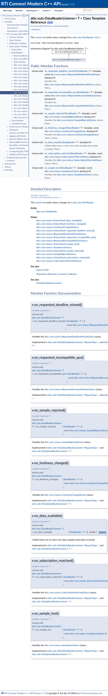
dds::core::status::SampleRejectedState (31, 65)
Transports (13, 130)
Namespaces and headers (18, 31)
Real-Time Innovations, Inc (89, 693)
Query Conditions (21, 59)
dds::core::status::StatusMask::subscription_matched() (76, 288)
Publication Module (17, 43)
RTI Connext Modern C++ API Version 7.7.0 (25, 693)
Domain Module (16, 37)
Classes (47, 11)
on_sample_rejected (68, 123)
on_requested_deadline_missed (74, 74)
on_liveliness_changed (69, 141)
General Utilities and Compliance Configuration (29, 139)
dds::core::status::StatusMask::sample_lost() (71, 274)
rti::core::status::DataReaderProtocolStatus (32, 114)
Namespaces (32, 11)
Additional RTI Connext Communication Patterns (30, 155)
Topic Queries (19, 62)
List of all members (100, 15)
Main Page (7, 11)
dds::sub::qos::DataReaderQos (27, 118)
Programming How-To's (17, 158)
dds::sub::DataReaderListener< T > (29, 93)
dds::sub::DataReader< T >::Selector (29, 102)
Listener (53, 37)
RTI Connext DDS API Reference (21, 34)
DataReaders (17, 53)
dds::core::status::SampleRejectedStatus (31, 71)
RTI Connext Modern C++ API (15, 16)
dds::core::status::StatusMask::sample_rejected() (73, 281)
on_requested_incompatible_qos (74, 99)
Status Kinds (56, 300)
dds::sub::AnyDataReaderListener (28, 90)
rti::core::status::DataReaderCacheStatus (31, 111)
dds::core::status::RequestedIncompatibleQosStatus (36, 81)
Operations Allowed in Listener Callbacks (70, 304)
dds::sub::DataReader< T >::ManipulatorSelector (35, 105)
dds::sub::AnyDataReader (25, 87)
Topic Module (15, 40)
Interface (11, 161)
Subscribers (17, 50)
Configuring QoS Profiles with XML (24, 151)
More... (70, 41)
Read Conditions (21, 56)
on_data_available (67, 162)
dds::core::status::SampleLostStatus (29, 68)
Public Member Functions (84, 15)
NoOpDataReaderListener (63, 313)
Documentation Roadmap (18, 25)
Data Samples (17, 121)
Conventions (12, 28)
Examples (59, 11)
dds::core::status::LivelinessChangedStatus (32, 74)
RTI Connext (10, 19)
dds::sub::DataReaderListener (60, 348)
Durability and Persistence (20, 145)
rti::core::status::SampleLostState (28, 108)
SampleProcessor (19, 124)
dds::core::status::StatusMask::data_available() (72, 251)
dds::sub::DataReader (55, 41)
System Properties (17, 148)
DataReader (96, 74)
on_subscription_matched (71, 174)
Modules (19, 11)
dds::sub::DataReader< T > (25, 99)
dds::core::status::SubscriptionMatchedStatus (33, 84)
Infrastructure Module (18, 127)
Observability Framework (20, 142)
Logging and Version (17, 136)
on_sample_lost (66, 195)
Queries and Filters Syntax (20, 133)
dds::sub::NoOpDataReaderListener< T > (31, 96)
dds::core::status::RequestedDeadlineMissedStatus (36, 77)
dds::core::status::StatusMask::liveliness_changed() (75, 254)
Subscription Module (18, 47)
